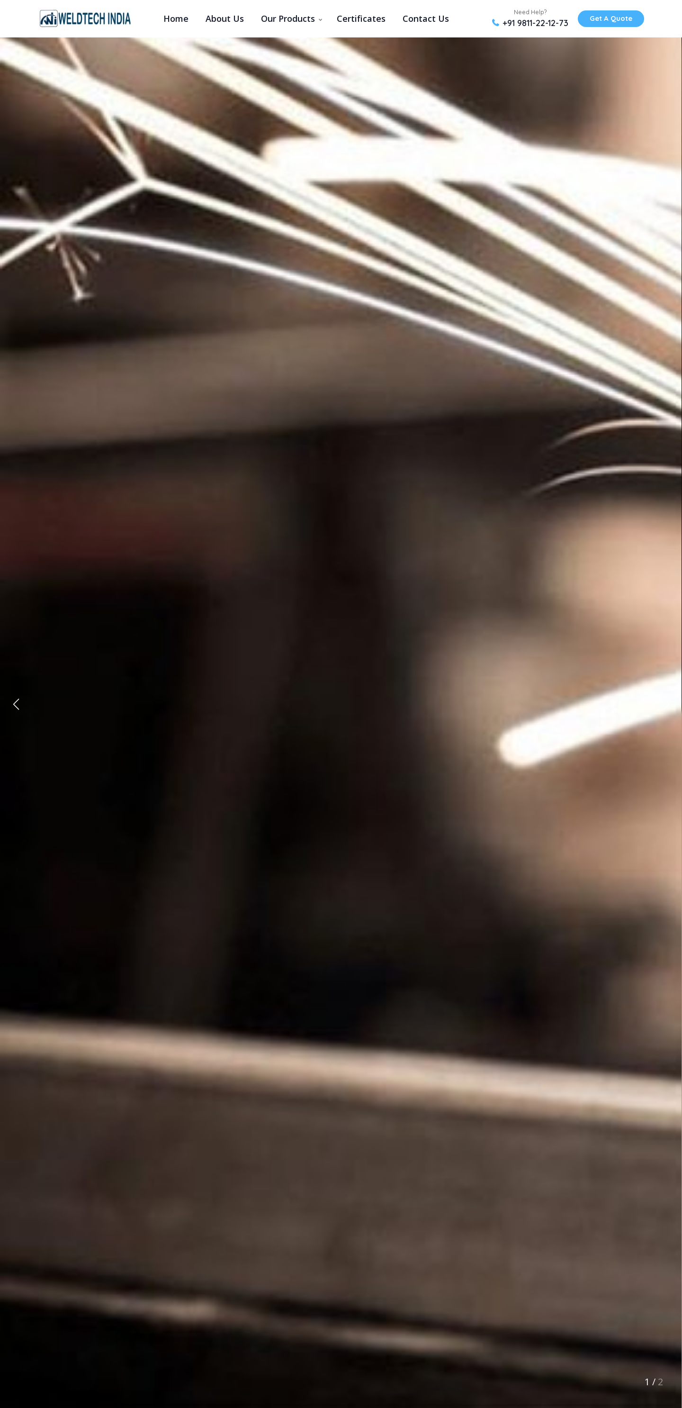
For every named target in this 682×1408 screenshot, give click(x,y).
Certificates (361, 18)
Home (175, 18)
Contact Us (426, 18)
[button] (666, 704)
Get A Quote (611, 18)
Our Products (288, 18)
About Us (225, 18)
